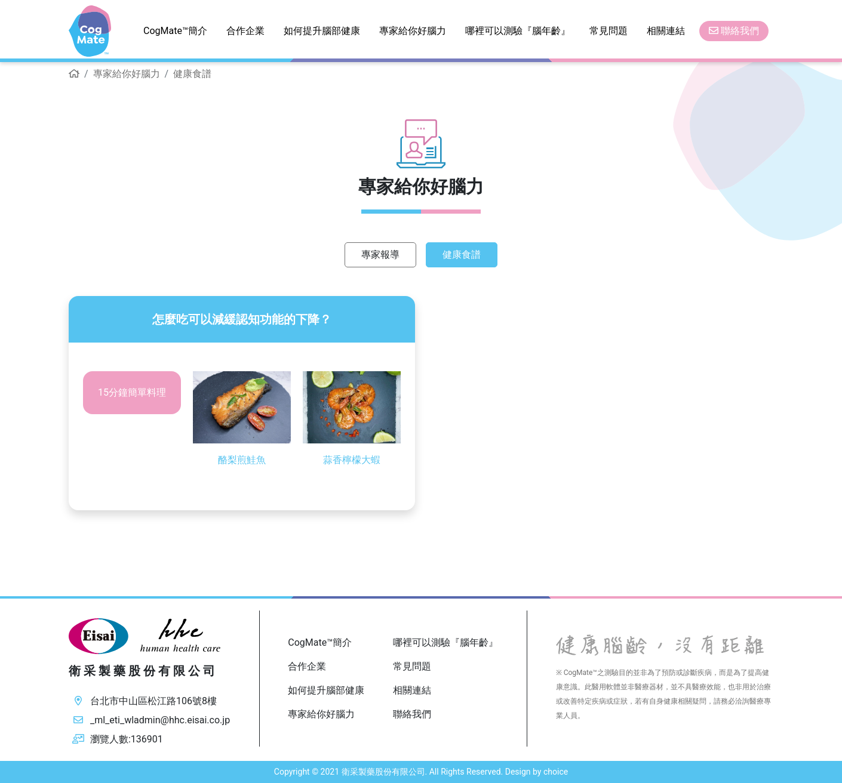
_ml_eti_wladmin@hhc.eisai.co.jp (160, 720)
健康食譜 (461, 254)
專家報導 (380, 254)
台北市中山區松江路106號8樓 (153, 701)
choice (555, 771)
